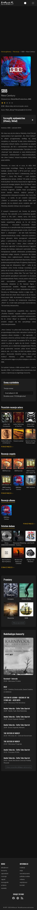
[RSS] (22, 898)
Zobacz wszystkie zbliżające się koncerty (18, 767)
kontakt (22, 885)
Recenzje (16, 51)
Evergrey (11, 599)
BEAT (5, 687)
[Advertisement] (18, 27)
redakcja (22, 867)
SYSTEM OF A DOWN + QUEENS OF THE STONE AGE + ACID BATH (16, 698)
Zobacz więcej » (7, 567)
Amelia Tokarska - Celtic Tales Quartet (17, 708)
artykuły (3, 885)
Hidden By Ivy (26, 599)
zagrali (3, 879)
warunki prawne (25, 873)
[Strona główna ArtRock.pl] (7, 3)
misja (21, 870)
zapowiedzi (4, 873)
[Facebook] (13, 898)
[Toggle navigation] (33, 3)
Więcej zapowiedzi (18, 623)
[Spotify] (18, 898)
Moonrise (10, 618)
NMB (26, 618)
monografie (4, 882)
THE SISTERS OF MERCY (12, 733)
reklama (22, 879)
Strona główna (6, 51)
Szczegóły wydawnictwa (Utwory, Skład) (14, 119)
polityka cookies (25, 876)
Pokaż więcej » (6, 446)
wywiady (4, 888)
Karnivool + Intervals (11, 678)
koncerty (4, 870)
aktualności (4, 867)
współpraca (23, 882)
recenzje (4, 876)
